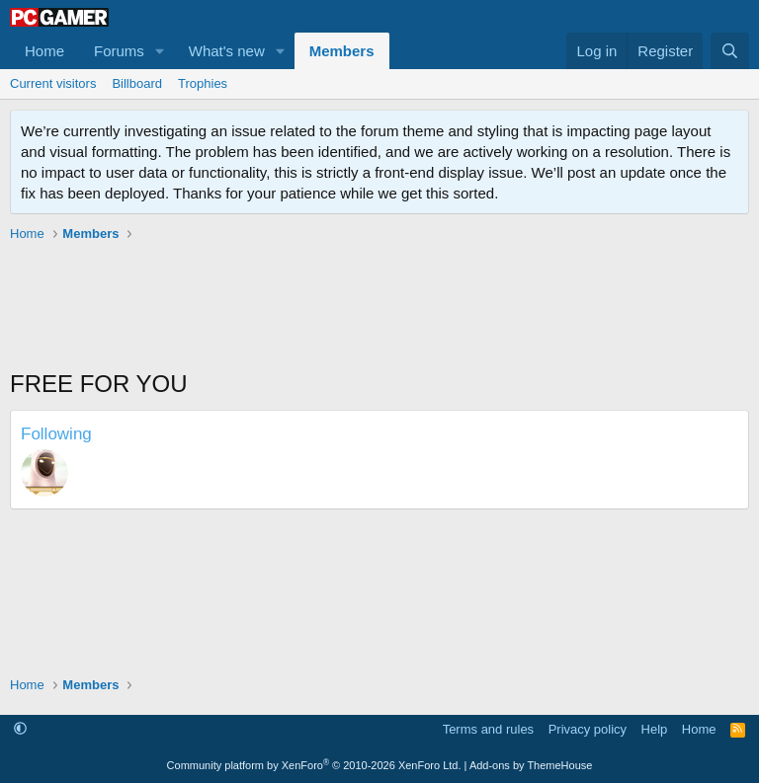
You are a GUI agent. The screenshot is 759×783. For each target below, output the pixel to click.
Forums (119, 50)
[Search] (730, 51)
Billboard (137, 83)
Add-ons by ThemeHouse (531, 765)
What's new (227, 50)
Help (654, 729)
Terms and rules (488, 729)
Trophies (202, 83)
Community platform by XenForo (314, 765)
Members (342, 50)
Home (44, 50)
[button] (160, 51)
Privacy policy (587, 729)
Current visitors (53, 83)
